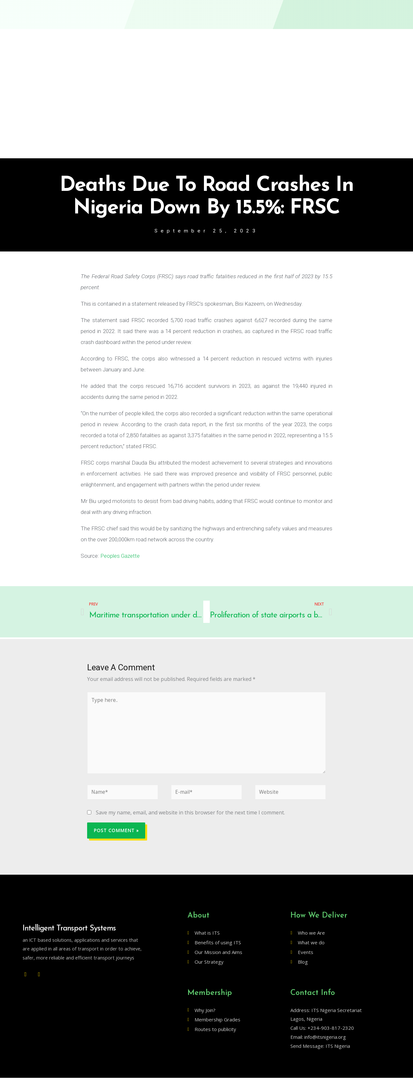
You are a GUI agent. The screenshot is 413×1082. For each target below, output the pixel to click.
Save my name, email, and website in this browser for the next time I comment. (190, 816)
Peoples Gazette (120, 556)
